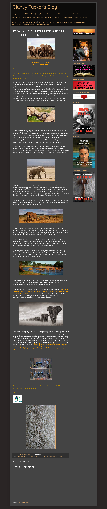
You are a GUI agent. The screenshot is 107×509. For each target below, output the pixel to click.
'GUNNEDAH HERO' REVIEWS (80, 17)
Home (41, 500)
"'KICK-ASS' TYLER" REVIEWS (85, 20)
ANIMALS (22, 456)
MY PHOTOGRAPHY (26, 17)
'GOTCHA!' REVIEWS (16, 24)
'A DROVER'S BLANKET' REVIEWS (33, 20)
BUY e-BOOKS (58, 17)
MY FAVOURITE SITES (38, 17)
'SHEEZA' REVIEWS (56, 20)
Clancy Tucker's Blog (35, 7)
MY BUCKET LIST (49, 17)
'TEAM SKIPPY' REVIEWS (28, 24)
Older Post (66, 500)
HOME (12, 17)
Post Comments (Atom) (24, 502)
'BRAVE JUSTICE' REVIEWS (42, 24)
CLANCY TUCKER (29, 456)
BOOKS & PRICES (68, 17)
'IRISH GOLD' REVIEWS (31, 22)
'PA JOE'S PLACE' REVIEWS (18, 20)
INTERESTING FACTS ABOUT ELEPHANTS (43, 456)
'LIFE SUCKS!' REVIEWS (79, 22)
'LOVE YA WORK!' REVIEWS (44, 22)
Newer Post (15, 500)
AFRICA (18, 456)
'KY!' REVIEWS (46, 20)
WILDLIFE (60, 456)
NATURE (55, 456)
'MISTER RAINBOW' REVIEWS (69, 20)
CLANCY (18, 17)
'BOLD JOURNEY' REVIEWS (18, 22)
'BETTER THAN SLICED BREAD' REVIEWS (62, 22)
